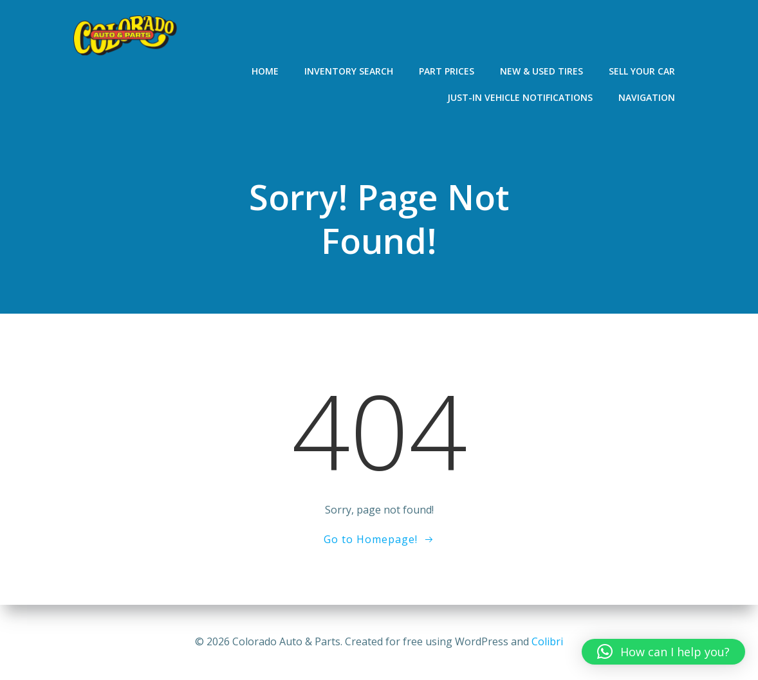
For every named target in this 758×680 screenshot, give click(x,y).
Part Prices (446, 71)
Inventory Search (348, 71)
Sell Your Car (642, 71)
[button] (663, 652)
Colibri (547, 641)
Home (265, 71)
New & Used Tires (541, 71)
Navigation (646, 97)
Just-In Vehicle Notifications (520, 97)
